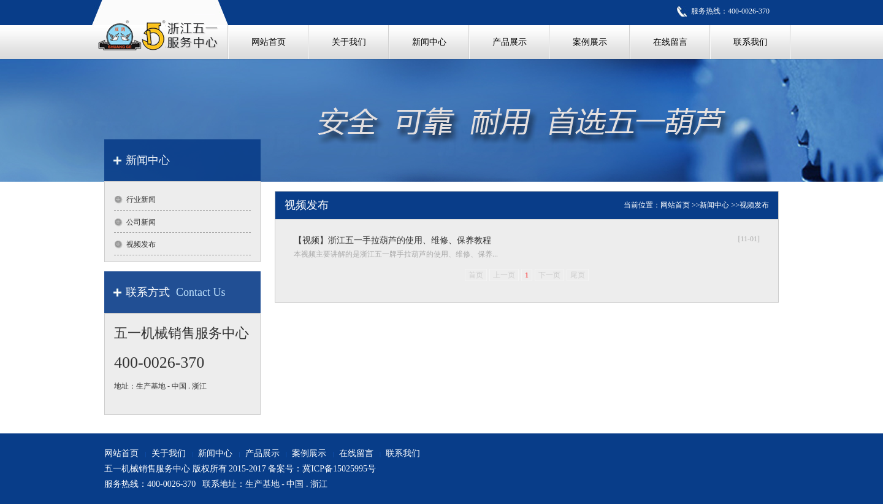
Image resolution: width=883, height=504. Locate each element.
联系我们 (403, 453)
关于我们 (168, 453)
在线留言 (356, 453)
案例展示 (309, 453)
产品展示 (262, 453)
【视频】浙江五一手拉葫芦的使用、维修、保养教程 (392, 240)
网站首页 (675, 205)
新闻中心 (714, 205)
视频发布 (754, 205)
